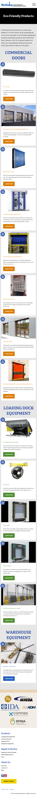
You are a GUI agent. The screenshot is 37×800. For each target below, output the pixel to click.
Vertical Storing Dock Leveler (11, 608)
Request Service (9, 781)
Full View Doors (7, 341)
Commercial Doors (6, 739)
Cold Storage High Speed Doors (12, 257)
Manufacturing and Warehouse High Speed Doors (18, 384)
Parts (2, 757)
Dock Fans (6, 485)
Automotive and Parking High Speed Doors (16, 129)
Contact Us (4, 768)
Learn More (9, 99)
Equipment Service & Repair (8, 752)
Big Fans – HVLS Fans (9, 666)
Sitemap (11, 789)
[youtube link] (5, 776)
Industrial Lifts (5, 741)
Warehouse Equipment (7, 743)
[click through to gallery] (18, 73)
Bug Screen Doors (8, 172)
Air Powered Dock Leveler (10, 442)
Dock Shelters (7, 566)
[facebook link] (2, 776)
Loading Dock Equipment (8, 736)
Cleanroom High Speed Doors (12, 214)
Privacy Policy (4, 789)
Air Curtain (6, 87)
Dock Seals (6, 525)
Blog (2, 770)
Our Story (4, 765)
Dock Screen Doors (9, 299)
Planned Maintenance (7, 754)
